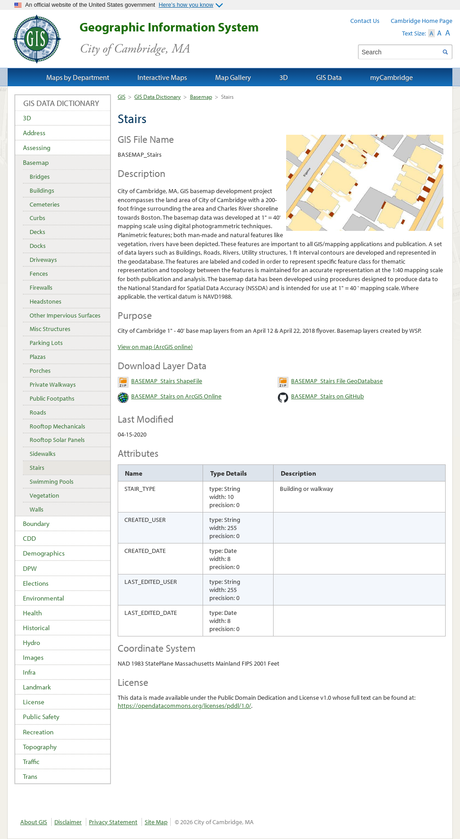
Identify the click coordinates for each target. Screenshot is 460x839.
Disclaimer (68, 822)
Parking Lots (46, 343)
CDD (29, 538)
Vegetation (44, 495)
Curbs (37, 218)
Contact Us (365, 21)
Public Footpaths (52, 398)
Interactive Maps (162, 77)
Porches (40, 371)
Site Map (156, 822)
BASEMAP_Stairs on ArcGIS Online (176, 396)
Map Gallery (233, 77)
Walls (37, 509)
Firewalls (41, 287)
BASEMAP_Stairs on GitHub (327, 396)
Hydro (31, 642)
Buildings (42, 190)
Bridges (40, 176)
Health (32, 613)
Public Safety (41, 716)
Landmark (37, 687)
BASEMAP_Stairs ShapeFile (166, 381)
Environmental (43, 598)
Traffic (31, 761)
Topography (40, 746)
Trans (30, 776)
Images (33, 657)
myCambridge (391, 77)
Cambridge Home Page (421, 21)
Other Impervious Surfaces (65, 315)
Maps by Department (77, 77)
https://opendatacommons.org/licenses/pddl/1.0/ (184, 706)
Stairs (37, 468)
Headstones (46, 301)
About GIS (33, 822)
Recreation (38, 732)
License (33, 702)
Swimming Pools (52, 481)
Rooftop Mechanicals (57, 426)
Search (445, 51)
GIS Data (329, 77)
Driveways (43, 260)
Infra (29, 672)
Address (34, 132)
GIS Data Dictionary (157, 96)
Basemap (201, 96)
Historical (36, 627)
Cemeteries (45, 204)
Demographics (44, 553)
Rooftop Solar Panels (57, 440)
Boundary (36, 523)
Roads (38, 412)
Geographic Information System (185, 38)
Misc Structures (50, 329)
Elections (36, 583)
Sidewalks (43, 454)
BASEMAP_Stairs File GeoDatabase (337, 381)
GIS (121, 96)
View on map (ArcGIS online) (155, 347)
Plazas (38, 357)
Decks (37, 232)
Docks (38, 246)
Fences (39, 273)
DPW (30, 568)
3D (27, 118)
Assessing (36, 147)
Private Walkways (53, 384)
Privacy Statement (113, 822)
